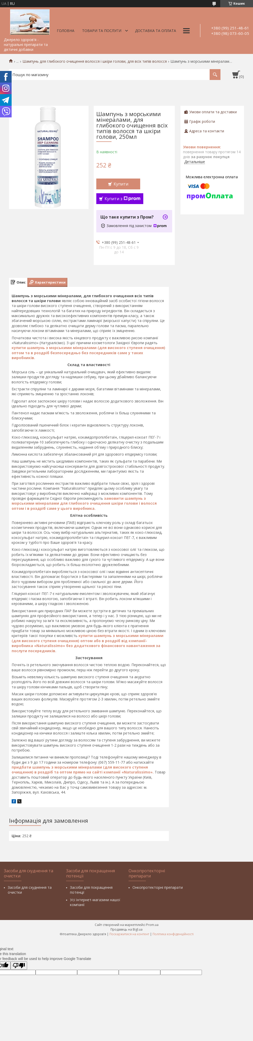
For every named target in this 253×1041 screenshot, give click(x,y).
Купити (121, 184)
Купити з (122, 198)
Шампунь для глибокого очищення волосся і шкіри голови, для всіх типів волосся (94, 61)
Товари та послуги (101, 30)
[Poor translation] (19, 965)
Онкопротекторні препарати (157, 887)
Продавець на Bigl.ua (126, 929)
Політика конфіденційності (173, 934)
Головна (65, 30)
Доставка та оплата (155, 30)
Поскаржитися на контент (129, 934)
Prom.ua (152, 925)
